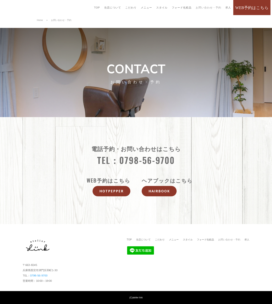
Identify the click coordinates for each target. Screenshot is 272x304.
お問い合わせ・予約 (208, 7)
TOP (97, 7)
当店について (112, 7)
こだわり (131, 7)
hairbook (159, 191)
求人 (228, 7)
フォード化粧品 (182, 7)
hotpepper (111, 191)
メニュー (146, 7)
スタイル (162, 7)
